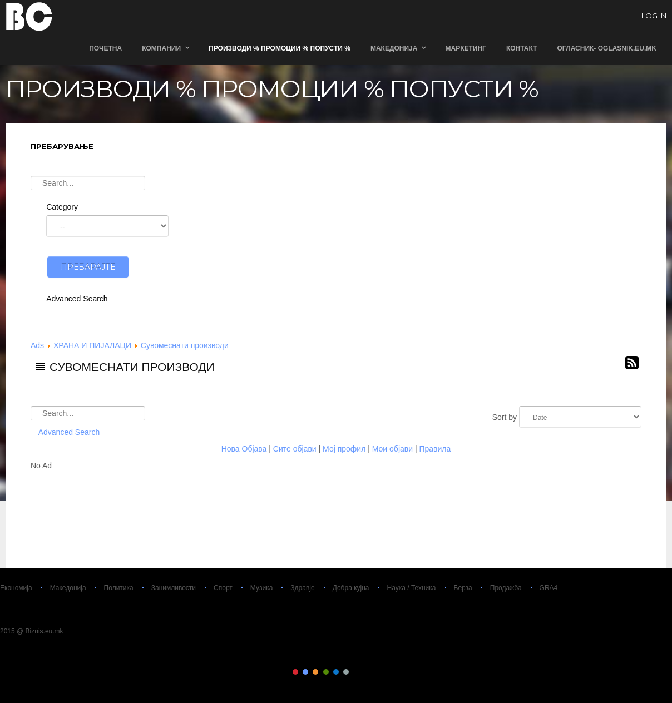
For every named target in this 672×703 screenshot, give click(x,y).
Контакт (521, 48)
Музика (261, 588)
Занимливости (173, 588)
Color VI (346, 672)
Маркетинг (465, 48)
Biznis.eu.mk (29, 16)
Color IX (376, 672)
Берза (463, 588)
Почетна (105, 48)
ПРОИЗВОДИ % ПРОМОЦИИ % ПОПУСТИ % (279, 48)
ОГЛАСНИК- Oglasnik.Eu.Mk (606, 48)
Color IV (326, 672)
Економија (16, 588)
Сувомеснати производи (185, 345)
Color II (305, 672)
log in (653, 16)
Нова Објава (244, 448)
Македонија (394, 48)
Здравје (302, 588)
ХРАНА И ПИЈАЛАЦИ (92, 345)
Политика (119, 588)
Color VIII (366, 672)
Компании (161, 48)
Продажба (506, 588)
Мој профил (344, 448)
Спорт (223, 588)
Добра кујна (351, 588)
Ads (37, 345)
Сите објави (295, 448)
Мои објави (392, 448)
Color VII (356, 672)
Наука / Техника (411, 588)
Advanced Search (77, 298)
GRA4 (549, 588)
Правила (435, 448)
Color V (336, 672)
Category (62, 206)
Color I (295, 672)
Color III (315, 672)
